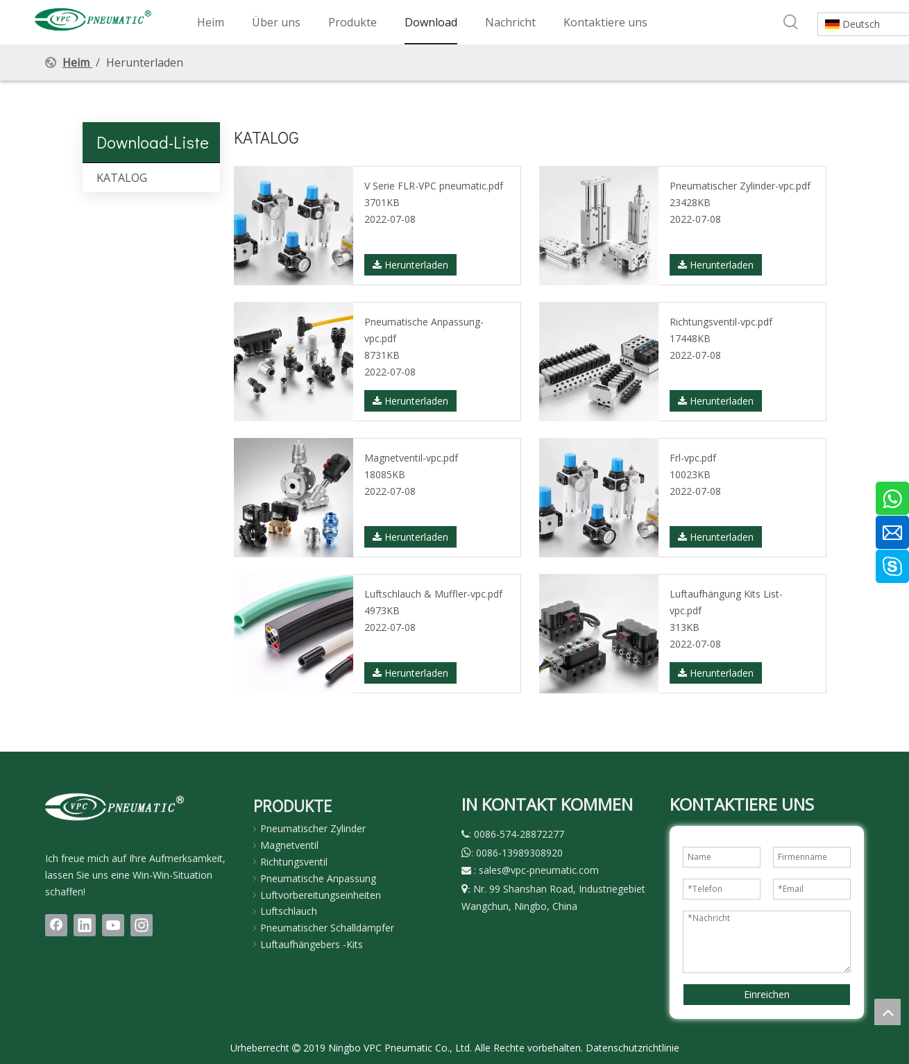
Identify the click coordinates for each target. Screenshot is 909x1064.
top (887, 1012)
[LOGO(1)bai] (114, 806)
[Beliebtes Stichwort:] (791, 22)
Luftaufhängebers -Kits (311, 944)
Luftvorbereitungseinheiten (320, 895)
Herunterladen (410, 264)
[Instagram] (141, 925)
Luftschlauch (288, 911)
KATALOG (121, 177)
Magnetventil (289, 845)
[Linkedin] (85, 925)
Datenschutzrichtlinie (632, 1047)
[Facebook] (56, 925)
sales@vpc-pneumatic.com (539, 870)
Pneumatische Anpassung (318, 878)
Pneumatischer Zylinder (313, 828)
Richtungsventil (294, 861)
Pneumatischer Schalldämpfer (327, 927)
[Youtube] (113, 925)
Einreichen (767, 994)
